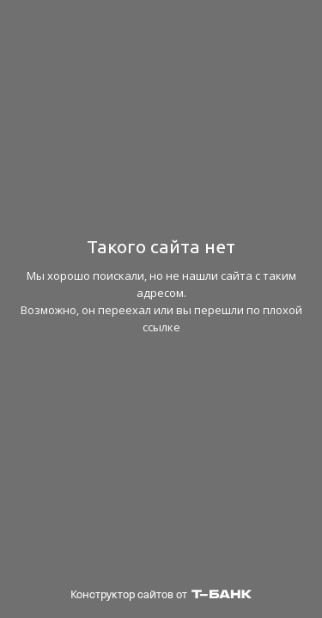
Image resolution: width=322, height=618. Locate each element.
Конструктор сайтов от (161, 594)
